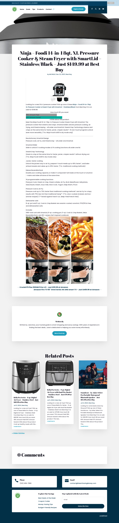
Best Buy (69, 73)
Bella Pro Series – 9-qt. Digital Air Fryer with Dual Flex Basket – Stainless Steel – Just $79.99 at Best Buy (59, 392)
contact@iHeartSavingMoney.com (83, 482)
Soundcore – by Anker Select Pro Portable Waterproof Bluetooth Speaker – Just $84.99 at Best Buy (92, 395)
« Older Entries (18, 432)
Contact (49, 8)
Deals (28, 8)
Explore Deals (78, 8)
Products (40, 8)
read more (17, 425)
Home (22, 8)
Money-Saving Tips (45, 503)
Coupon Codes (44, 500)
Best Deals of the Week (47, 497)
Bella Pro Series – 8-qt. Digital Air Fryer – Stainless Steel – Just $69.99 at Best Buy (26, 398)
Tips (33, 8)
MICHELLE (52, 73)
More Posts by (60, 332)
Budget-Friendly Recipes (47, 506)
